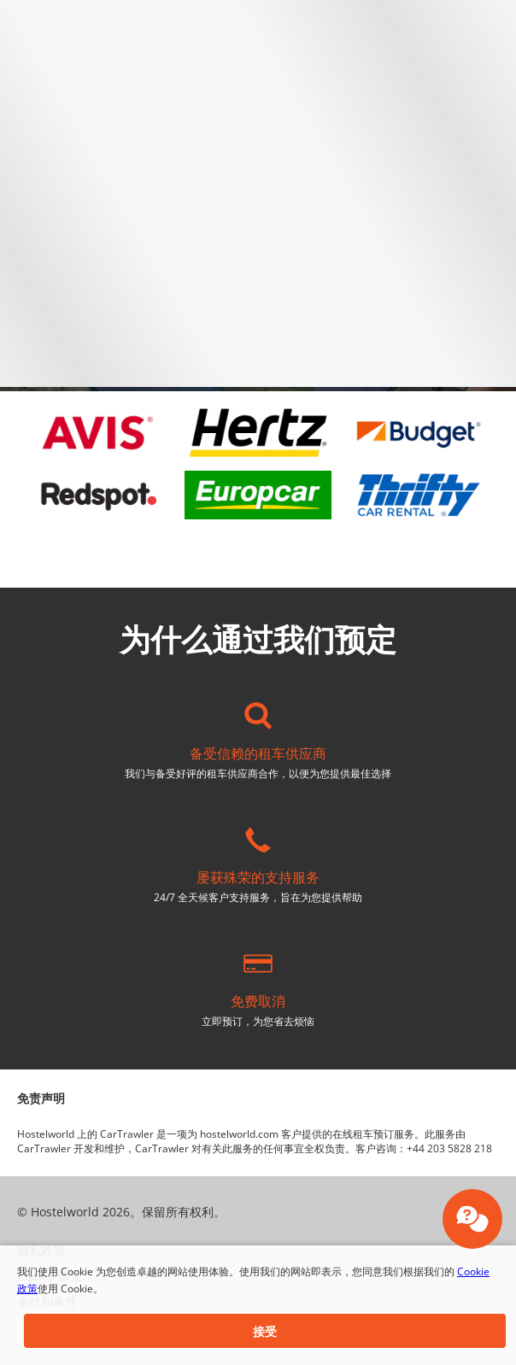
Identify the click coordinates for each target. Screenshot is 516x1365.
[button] (265, 1331)
